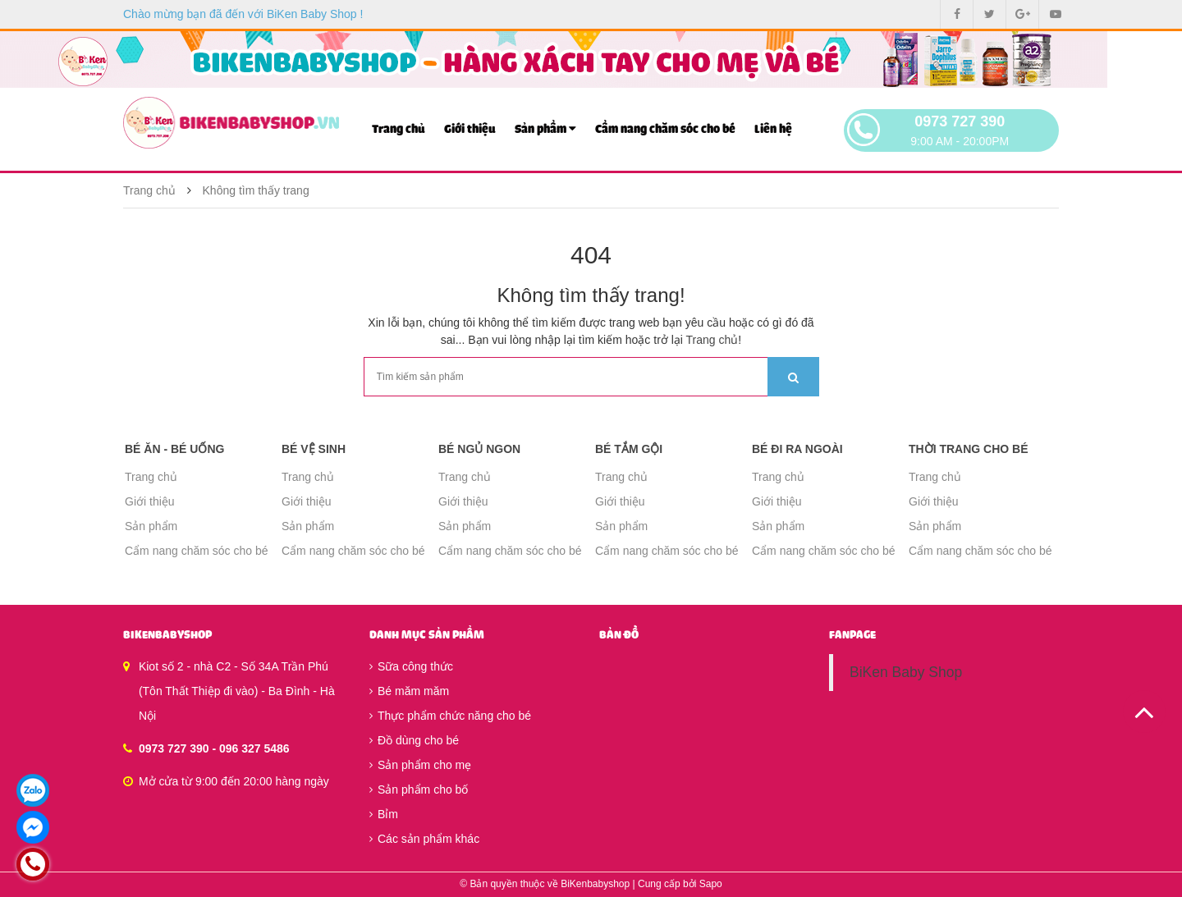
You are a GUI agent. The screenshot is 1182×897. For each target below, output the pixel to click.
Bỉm (383, 814)
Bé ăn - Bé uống (174, 448)
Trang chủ (398, 129)
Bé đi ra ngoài (797, 448)
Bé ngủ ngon (479, 448)
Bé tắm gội (628, 448)
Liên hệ (773, 129)
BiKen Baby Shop (906, 672)
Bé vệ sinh (314, 448)
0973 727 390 (959, 121)
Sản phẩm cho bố (418, 789)
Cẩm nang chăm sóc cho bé (665, 129)
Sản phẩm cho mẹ (420, 765)
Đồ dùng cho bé (414, 740)
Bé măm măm (409, 691)
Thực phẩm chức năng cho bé (450, 715)
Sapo (710, 884)
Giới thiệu (470, 129)
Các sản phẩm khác (424, 838)
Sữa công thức (411, 666)
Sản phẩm (545, 128)
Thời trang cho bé (969, 448)
